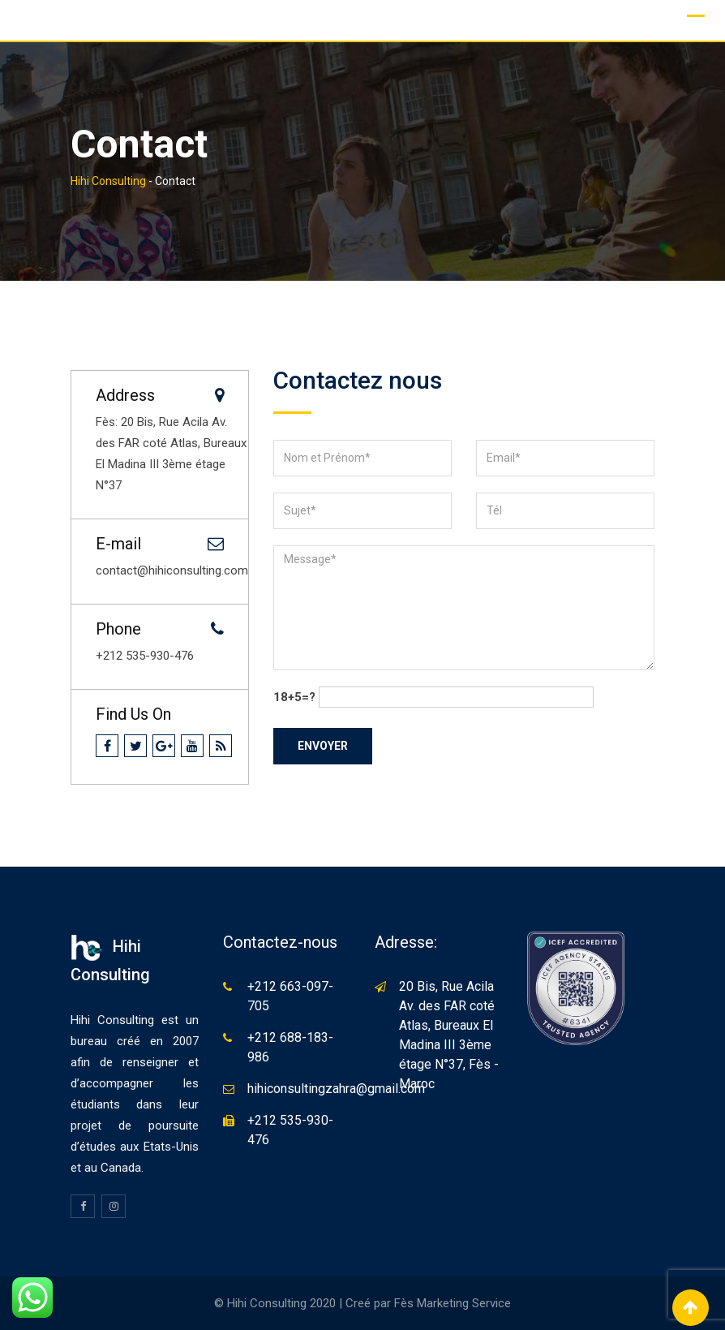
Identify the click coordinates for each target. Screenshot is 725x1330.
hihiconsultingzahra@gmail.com (336, 1088)
